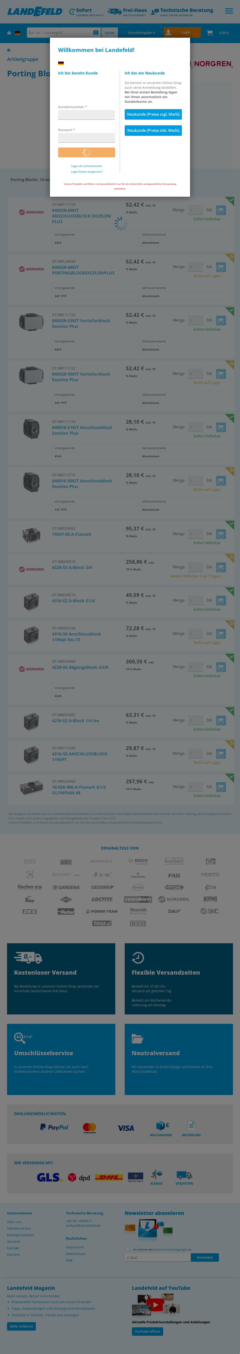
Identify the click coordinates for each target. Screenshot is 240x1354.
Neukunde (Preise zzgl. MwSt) (153, 114)
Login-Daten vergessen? (86, 171)
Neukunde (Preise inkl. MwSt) (153, 130)
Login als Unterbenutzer (86, 166)
